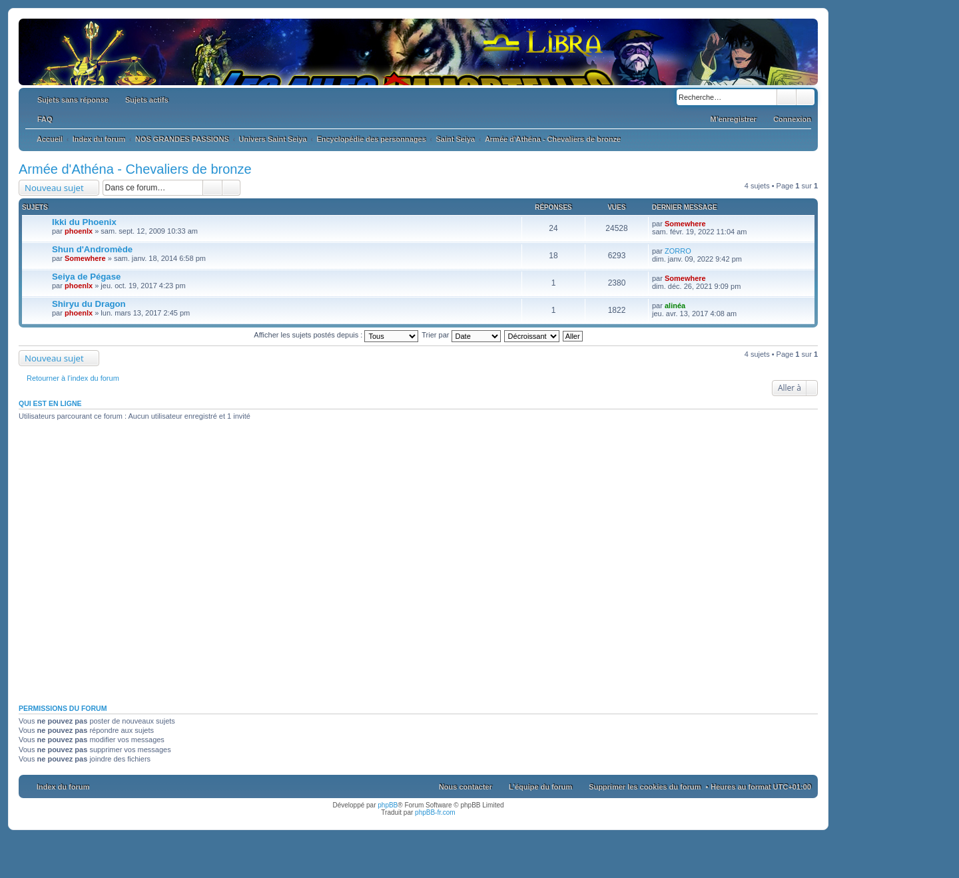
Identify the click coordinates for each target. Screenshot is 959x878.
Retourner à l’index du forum (73, 378)
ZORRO (678, 251)
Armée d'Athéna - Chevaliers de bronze (135, 169)
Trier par (461, 335)
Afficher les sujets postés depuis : (336, 335)
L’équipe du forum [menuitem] (540, 787)
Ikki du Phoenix (84, 222)
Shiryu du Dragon (89, 304)
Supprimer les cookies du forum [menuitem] (645, 787)
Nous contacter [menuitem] (465, 787)
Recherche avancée (805, 97)
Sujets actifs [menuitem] (146, 100)
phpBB (388, 805)
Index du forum (63, 787)
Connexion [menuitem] (792, 119)
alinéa (675, 306)
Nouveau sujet (54, 188)
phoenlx (79, 231)
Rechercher (787, 97)
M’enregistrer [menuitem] (733, 119)
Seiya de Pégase (86, 277)
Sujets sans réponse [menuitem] (73, 100)
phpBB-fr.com (435, 812)
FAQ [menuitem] (45, 119)
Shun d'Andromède (92, 249)
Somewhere (685, 224)
